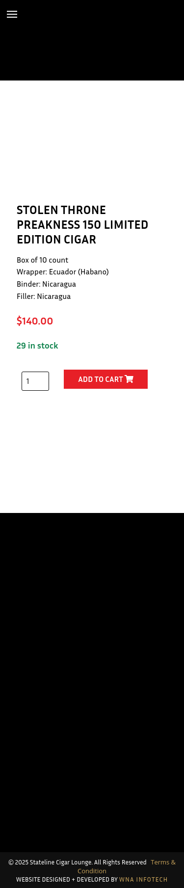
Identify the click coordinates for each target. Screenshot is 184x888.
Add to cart (105, 379)
